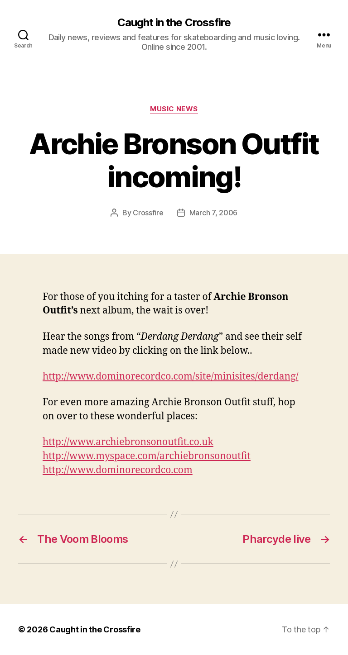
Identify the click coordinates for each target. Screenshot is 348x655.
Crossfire (148, 212)
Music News (174, 109)
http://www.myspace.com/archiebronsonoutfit (147, 456)
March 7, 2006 (213, 212)
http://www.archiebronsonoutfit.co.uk (128, 442)
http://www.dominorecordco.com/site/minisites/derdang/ (171, 376)
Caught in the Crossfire (173, 22)
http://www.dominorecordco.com (118, 470)
